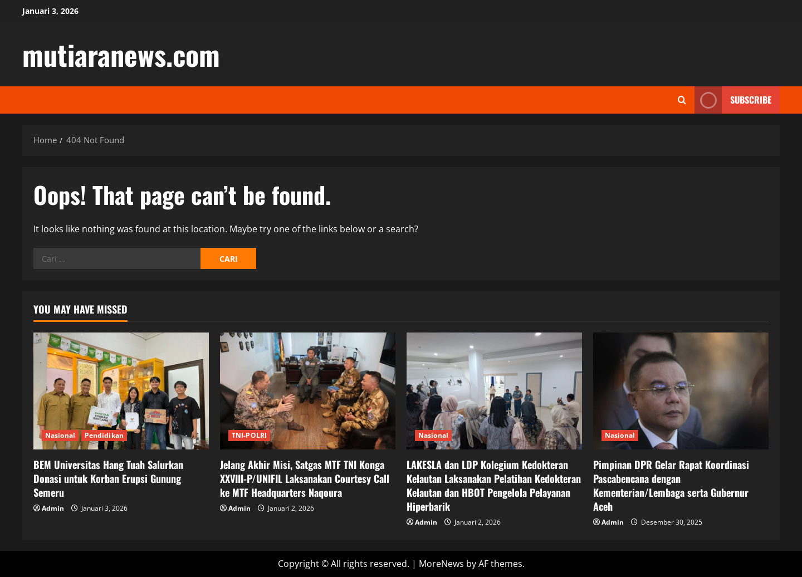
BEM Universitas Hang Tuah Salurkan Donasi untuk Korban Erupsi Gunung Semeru (108, 478)
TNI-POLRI (249, 435)
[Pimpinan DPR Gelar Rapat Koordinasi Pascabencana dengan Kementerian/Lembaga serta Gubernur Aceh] (681, 390)
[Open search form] (682, 100)
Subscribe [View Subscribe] (733, 100)
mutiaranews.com (121, 54)
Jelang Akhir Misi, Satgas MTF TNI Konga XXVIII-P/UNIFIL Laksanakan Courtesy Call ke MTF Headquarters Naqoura (304, 478)
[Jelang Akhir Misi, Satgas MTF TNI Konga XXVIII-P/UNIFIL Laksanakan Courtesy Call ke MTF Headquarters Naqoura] (307, 390)
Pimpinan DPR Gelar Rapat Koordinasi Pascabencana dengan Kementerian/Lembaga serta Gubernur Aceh (671, 485)
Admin (53, 508)
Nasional (60, 435)
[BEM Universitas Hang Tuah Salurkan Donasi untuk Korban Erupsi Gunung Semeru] (121, 390)
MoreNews (441, 564)
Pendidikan (104, 435)
